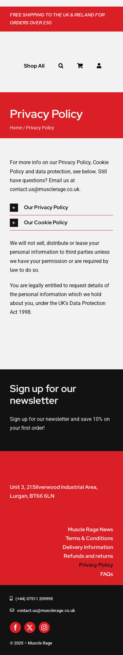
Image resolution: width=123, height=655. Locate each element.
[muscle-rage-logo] (49, 40)
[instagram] (44, 627)
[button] (60, 66)
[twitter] (29, 627)
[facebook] (15, 627)
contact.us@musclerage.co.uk (44, 189)
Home (16, 127)
